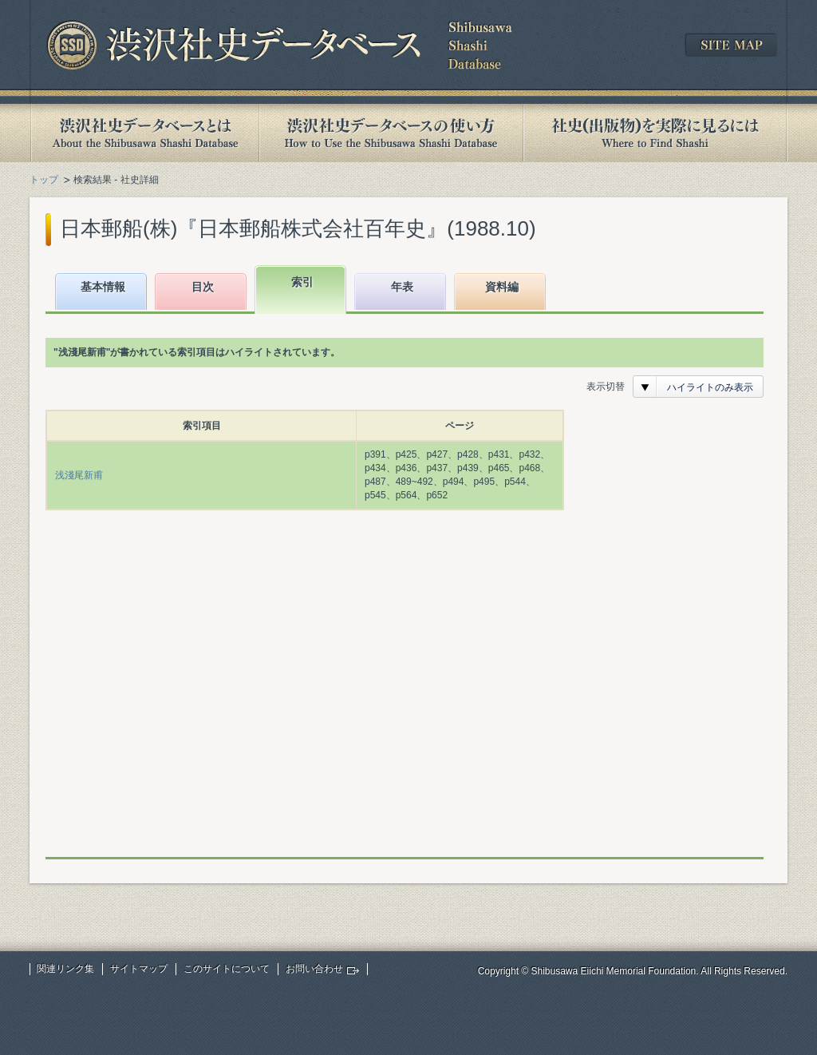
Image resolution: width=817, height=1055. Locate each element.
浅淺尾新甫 (79, 475)
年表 (402, 286)
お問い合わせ (314, 968)
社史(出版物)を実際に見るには (655, 133)
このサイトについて (227, 968)
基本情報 (103, 286)
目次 (202, 286)
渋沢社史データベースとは (144, 133)
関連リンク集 (65, 968)
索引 (302, 282)
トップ (44, 179)
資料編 (502, 286)
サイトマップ (139, 968)
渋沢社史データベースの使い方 (391, 133)
